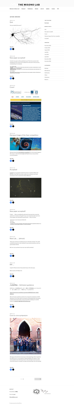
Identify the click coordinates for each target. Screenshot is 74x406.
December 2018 (48, 58)
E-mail (14, 394)
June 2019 (47, 54)
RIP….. (12, 265)
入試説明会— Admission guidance (22, 285)
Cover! (12, 87)
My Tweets (47, 22)
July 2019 (46, 52)
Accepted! (13, 170)
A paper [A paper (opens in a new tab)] (11, 172)
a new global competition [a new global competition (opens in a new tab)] (24, 152)
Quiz (11, 22)
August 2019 (47, 49)
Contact (53, 8)
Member (36, 8)
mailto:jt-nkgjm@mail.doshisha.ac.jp (22, 301)
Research (23, 8)
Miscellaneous (47, 70)
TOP (58, 8)
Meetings (46, 68)
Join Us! (42, 8)
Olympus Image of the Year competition (24, 135)
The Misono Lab (29, 4)
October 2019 (47, 47)
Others (46, 75)
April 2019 (47, 56)
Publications (30, 8)
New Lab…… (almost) (17, 238)
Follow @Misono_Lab (13, 397)
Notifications (47, 72)
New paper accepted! (17, 58)
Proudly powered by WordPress (15, 403)
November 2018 (48, 61)
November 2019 (48, 45)
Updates (47, 8)
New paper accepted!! (17, 211)
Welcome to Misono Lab (14, 8)
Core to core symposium (19, 315)
